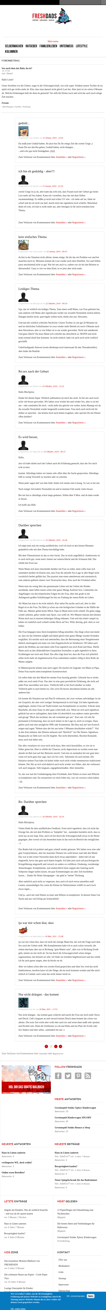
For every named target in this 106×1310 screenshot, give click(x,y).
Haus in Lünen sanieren (13, 1152)
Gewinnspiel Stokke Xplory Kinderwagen (75, 1108)
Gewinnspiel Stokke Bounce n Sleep (72, 1127)
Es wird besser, (28, 437)
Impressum (63, 1284)
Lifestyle (82, 46)
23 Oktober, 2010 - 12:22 (53, 386)
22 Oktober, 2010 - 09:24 (56, 303)
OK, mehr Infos (18, 1309)
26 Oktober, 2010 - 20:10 (53, 817)
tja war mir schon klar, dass (36, 923)
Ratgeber (31, 46)
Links (60, 1272)
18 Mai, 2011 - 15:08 (54, 936)
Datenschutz (64, 1291)
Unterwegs (66, 46)
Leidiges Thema (28, 289)
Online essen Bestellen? (13, 1172)
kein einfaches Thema (32, 237)
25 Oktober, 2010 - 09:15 (54, 452)
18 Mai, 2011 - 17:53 (48, 1009)
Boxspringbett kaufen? (66, 1166)
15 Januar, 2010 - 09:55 (57, 251)
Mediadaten (64, 1266)
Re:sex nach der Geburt (33, 371)
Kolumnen (11, 51)
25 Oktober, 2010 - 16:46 (56, 540)
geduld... (24, 123)
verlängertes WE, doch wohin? (17, 1162)
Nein (90, 1296)
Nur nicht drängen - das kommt (38, 994)
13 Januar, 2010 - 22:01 (53, 138)
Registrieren (78, 157)
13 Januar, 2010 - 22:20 (52, 186)
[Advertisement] (64, 30)
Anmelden (60, 157)
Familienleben (48, 46)
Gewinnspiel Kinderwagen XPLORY (73, 1117)
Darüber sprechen (29, 525)
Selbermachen (14, 46)
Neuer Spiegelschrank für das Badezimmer (76, 1180)
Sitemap (62, 1278)
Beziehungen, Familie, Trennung (16, 107)
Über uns (62, 1260)
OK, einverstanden (75, 1296)
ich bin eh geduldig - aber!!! (36, 171)
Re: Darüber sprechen (32, 802)
